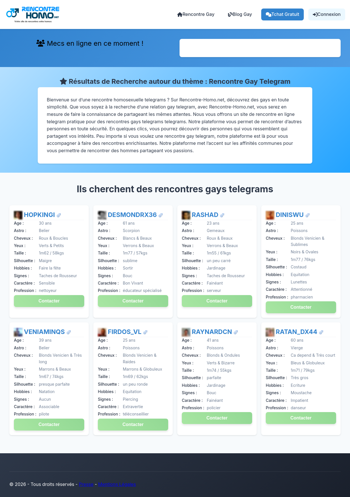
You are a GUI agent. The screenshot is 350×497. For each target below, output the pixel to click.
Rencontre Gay (195, 14)
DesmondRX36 (133, 214)
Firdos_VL (125, 331)
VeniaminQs (45, 331)
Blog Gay (240, 14)
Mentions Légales (117, 484)
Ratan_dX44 (297, 331)
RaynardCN (212, 331)
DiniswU (290, 214)
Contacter (49, 300)
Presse (86, 484)
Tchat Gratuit (283, 14)
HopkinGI (40, 214)
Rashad (206, 214)
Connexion (327, 14)
